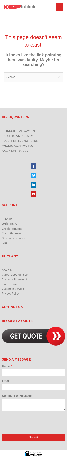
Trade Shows (10, 284)
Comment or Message (18, 395)
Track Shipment (12, 233)
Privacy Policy (10, 293)
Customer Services (13, 238)
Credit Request (12, 229)
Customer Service (13, 289)
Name (7, 366)
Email (6, 381)
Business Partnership (15, 279)
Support (7, 219)
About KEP (8, 270)
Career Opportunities (15, 274)
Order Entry (9, 223)
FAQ (4, 243)
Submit (33, 437)
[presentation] (29, 428)
